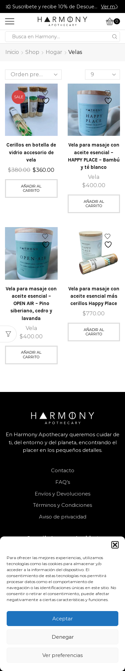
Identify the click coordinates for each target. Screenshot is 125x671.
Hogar (54, 52)
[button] (115, 544)
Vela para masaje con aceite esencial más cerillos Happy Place (93, 296)
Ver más (110, 7)
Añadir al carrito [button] (31, 188)
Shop (32, 52)
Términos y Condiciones (62, 505)
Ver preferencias (62, 655)
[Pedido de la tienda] (33, 75)
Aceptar (62, 618)
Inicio (12, 52)
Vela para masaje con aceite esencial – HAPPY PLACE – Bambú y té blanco (94, 156)
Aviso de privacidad (62, 517)
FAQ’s (62, 482)
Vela (93, 177)
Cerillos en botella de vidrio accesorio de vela (31, 152)
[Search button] (115, 37)
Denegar (63, 637)
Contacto (62, 471)
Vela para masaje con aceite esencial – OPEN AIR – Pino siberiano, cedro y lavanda (31, 303)
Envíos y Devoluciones (62, 494)
